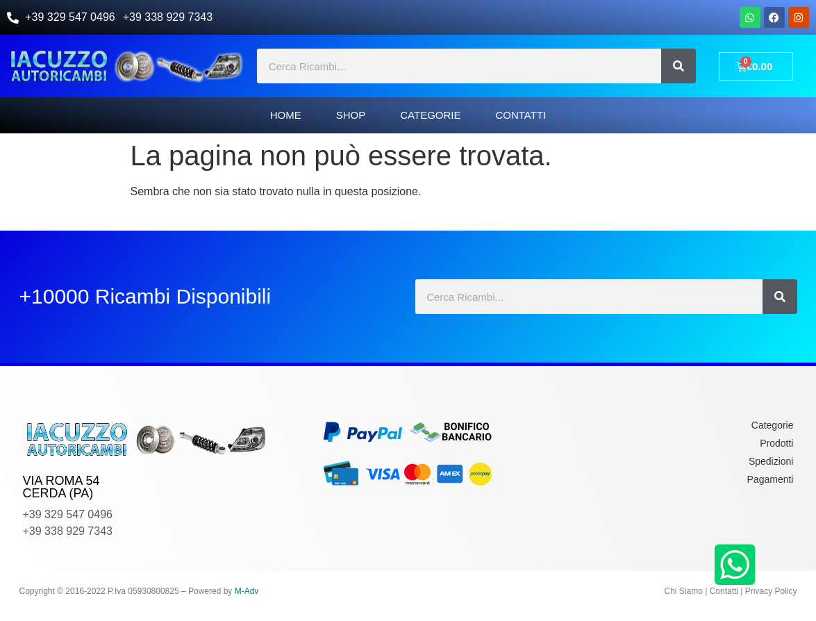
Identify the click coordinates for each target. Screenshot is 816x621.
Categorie (430, 115)
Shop (351, 115)
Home (285, 115)
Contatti (520, 115)
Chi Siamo (684, 591)
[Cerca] (678, 66)
